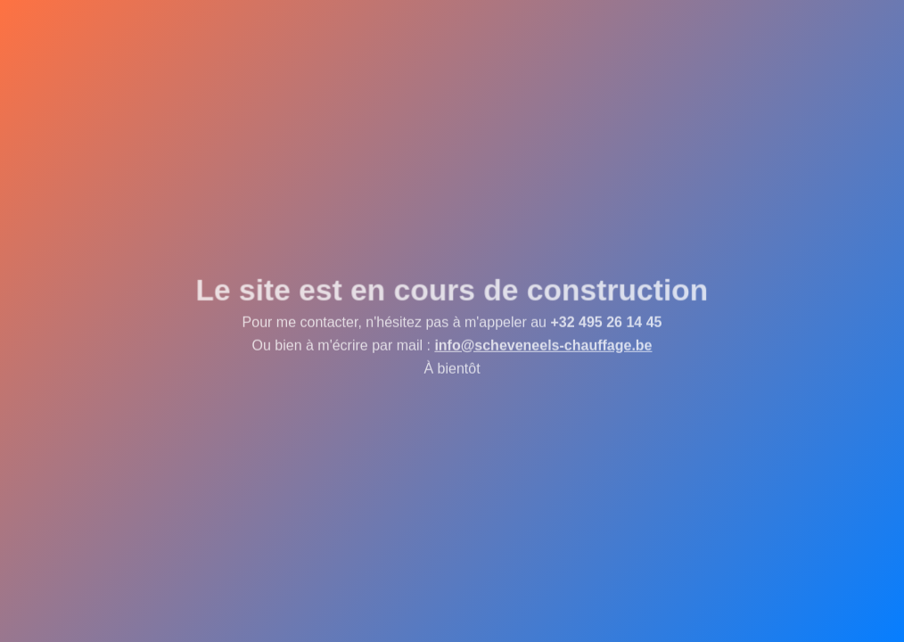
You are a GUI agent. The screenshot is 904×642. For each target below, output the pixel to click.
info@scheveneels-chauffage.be (543, 346)
